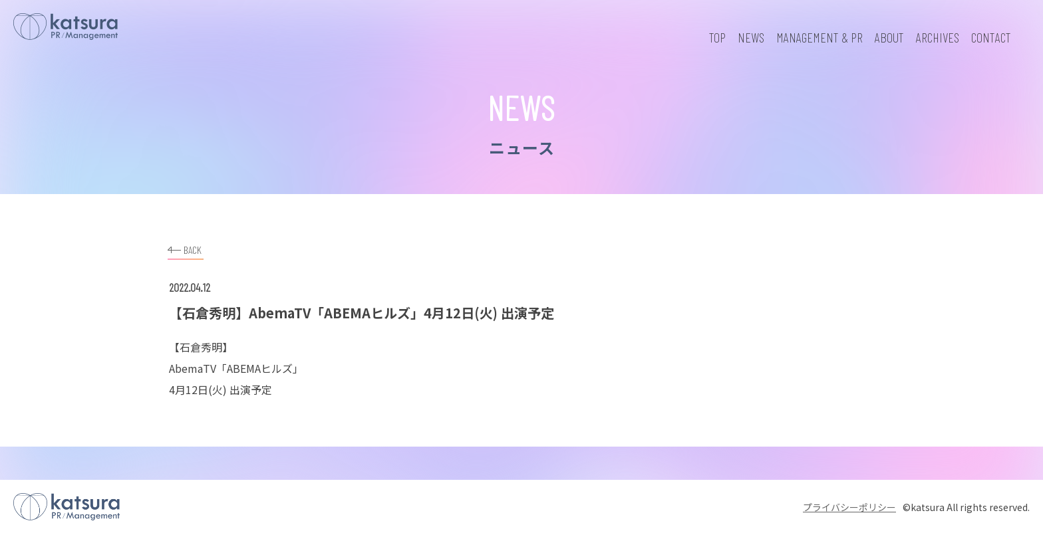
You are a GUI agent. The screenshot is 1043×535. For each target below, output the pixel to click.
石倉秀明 (201, 347)
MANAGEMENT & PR (819, 37)
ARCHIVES (937, 37)
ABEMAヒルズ (260, 368)
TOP (717, 37)
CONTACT (991, 37)
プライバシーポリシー (849, 507)
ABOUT (889, 37)
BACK (185, 248)
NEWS (751, 37)
